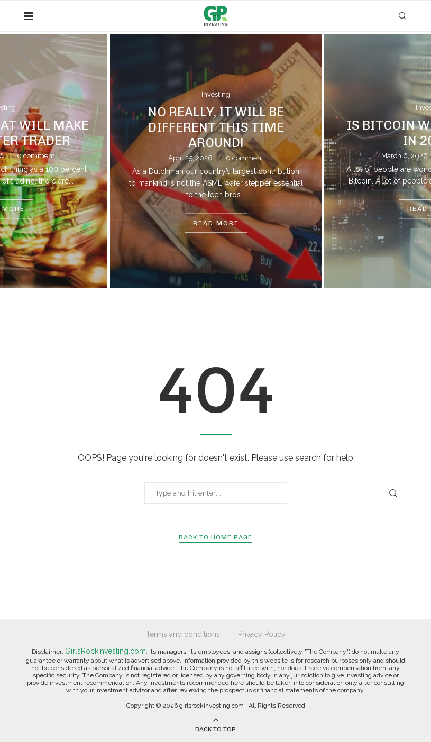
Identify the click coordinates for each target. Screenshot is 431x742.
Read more (216, 222)
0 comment (35, 156)
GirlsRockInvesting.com (105, 651)
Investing (215, 94)
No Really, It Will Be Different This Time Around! (216, 127)
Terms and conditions (183, 634)
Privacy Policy (262, 634)
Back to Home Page (215, 537)
